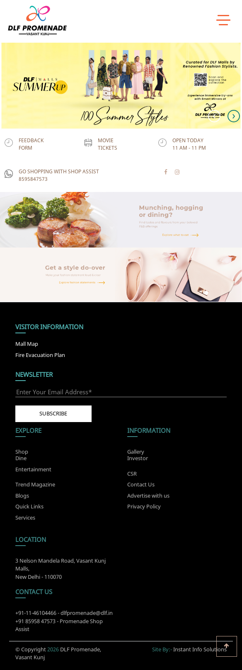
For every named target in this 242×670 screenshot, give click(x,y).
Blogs (22, 497)
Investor (137, 456)
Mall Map (26, 343)
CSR (132, 475)
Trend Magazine (35, 486)
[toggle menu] (223, 19)
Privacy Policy (144, 508)
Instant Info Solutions (200, 647)
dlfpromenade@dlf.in (86, 615)
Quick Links (29, 508)
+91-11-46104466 (35, 615)
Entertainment (33, 467)
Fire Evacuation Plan (40, 355)
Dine (21, 456)
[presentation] (214, 116)
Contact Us (141, 486)
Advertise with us (148, 497)
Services (25, 519)
